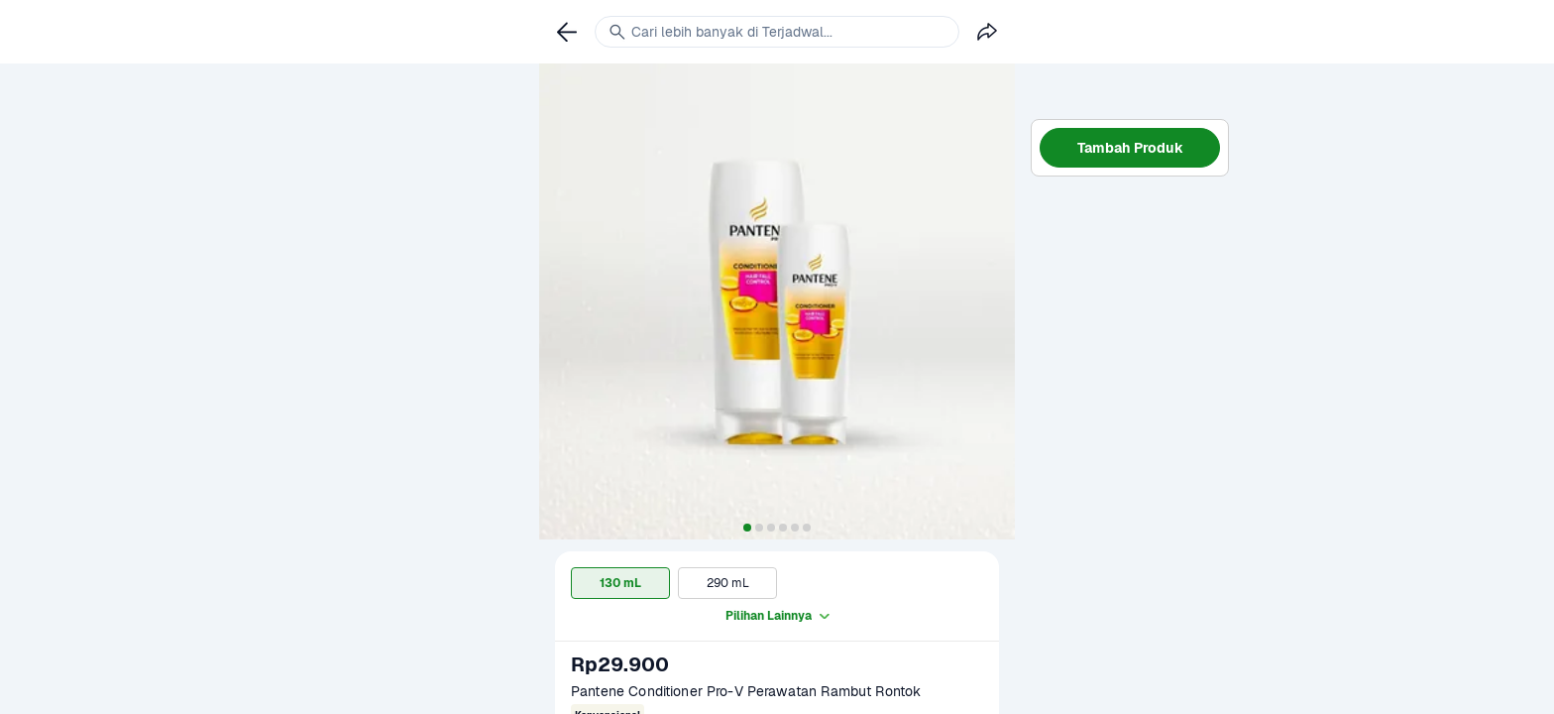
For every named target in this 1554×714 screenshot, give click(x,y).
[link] (567, 32)
